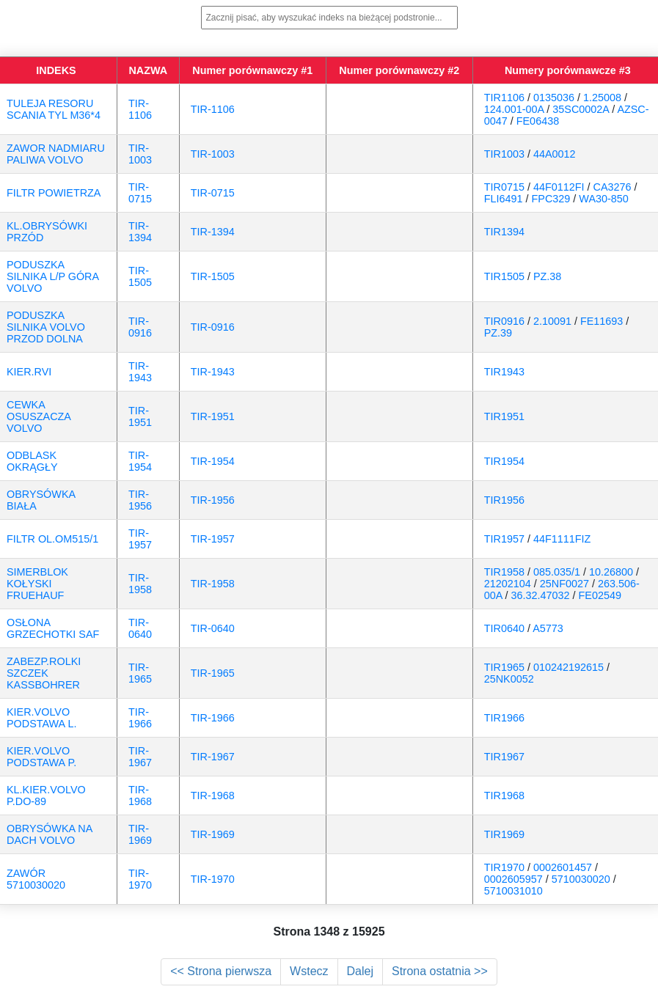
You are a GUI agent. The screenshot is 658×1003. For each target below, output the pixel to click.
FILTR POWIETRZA (53, 193)
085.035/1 (556, 572)
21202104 (507, 583)
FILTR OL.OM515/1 (52, 539)
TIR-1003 (140, 154)
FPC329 (551, 199)
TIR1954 (504, 461)
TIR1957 (504, 539)
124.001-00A (514, 109)
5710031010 (513, 891)
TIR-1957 (140, 539)
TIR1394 (504, 232)
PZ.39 (498, 333)
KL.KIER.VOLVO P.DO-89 (46, 795)
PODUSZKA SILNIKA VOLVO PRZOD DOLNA (46, 327)
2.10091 (552, 321)
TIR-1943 (140, 371)
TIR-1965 (140, 673)
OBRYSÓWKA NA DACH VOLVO (49, 834)
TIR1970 (504, 867)
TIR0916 (504, 321)
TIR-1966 (140, 718)
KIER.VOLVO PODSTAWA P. (41, 756)
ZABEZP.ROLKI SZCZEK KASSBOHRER (44, 673)
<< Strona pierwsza (220, 971)
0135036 (553, 97)
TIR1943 (504, 372)
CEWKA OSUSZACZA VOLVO (38, 416)
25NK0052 (509, 679)
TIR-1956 (140, 500)
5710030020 (581, 879)
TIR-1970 (140, 879)
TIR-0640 (140, 628)
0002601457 (562, 867)
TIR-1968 (140, 795)
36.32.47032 (540, 595)
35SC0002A (580, 109)
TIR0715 (504, 187)
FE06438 (537, 121)
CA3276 (612, 187)
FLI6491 (503, 199)
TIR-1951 (140, 416)
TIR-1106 (140, 109)
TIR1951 (504, 416)
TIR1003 (504, 154)
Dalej (360, 971)
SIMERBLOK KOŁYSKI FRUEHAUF (37, 583)
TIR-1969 (140, 834)
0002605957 (513, 879)
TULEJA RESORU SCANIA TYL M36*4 (53, 109)
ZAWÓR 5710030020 (36, 879)
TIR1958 (504, 572)
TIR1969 (504, 834)
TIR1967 (504, 757)
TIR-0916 (140, 327)
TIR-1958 (140, 583)
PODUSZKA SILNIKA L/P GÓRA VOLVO (52, 276)
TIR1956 (504, 500)
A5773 (548, 628)
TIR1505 (504, 276)
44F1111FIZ (562, 539)
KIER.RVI (29, 372)
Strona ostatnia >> (440, 971)
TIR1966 (504, 718)
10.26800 (611, 572)
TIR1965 (504, 667)
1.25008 (602, 97)
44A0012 (554, 154)
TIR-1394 (140, 231)
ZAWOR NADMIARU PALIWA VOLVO (56, 154)
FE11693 (601, 321)
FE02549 (600, 595)
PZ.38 (547, 276)
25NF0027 (564, 583)
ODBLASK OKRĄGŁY (32, 461)
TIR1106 (504, 97)
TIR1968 (504, 795)
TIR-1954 (140, 461)
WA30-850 (603, 199)
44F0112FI (559, 187)
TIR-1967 (140, 756)
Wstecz (309, 971)
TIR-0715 (140, 193)
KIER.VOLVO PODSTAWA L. (41, 718)
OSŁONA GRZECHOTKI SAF (53, 628)
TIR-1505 (140, 276)
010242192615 (568, 667)
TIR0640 (504, 628)
